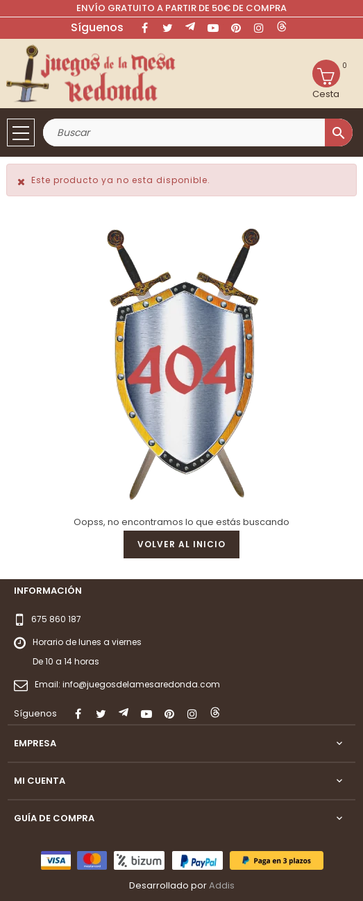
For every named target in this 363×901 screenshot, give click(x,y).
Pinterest (236, 27)
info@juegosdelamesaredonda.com (141, 684)
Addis (222, 885)
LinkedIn (281, 27)
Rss (190, 27)
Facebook (144, 27)
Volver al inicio (181, 544)
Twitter (167, 27)
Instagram (258, 27)
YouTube (213, 27)
